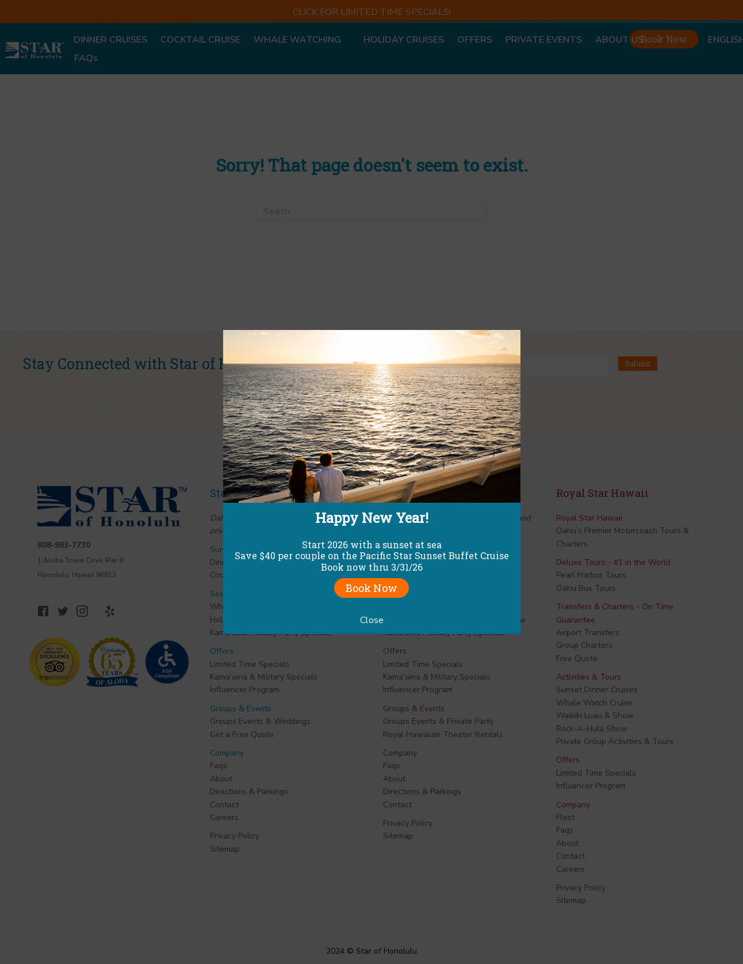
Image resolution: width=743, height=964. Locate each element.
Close (372, 620)
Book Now (371, 588)
